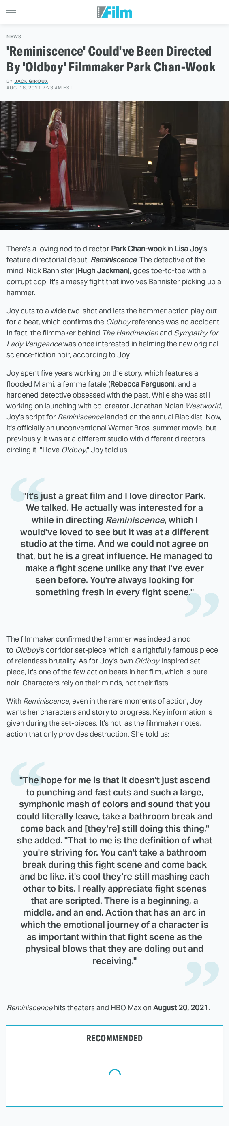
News (13, 36)
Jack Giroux (31, 81)
